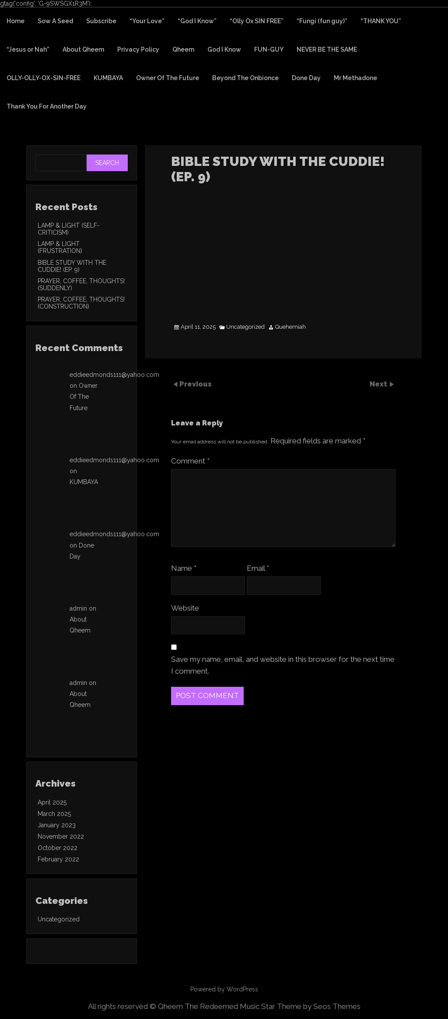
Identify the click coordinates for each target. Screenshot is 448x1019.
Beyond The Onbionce (245, 77)
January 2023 (57, 825)
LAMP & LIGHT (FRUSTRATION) (60, 247)
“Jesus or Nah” (28, 49)
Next (379, 383)
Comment (190, 461)
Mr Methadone (355, 77)
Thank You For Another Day (47, 106)
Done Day (306, 77)
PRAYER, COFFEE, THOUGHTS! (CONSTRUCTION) (81, 303)
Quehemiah (290, 327)
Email (258, 568)
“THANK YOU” (380, 21)
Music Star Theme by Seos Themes (300, 1006)
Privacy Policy (138, 49)
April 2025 (52, 802)
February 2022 (58, 859)
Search (107, 162)
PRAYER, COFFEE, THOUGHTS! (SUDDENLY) (81, 285)
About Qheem (83, 49)
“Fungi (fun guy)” (322, 21)
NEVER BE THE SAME (327, 49)
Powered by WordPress (224, 989)
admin (78, 608)
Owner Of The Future (167, 77)
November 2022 (61, 836)
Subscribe (101, 21)
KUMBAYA (108, 77)
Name (183, 568)
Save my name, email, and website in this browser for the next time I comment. (283, 665)
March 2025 (54, 813)
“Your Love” (147, 21)
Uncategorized (245, 327)
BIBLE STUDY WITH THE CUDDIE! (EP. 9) (72, 266)
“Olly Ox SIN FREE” (257, 21)
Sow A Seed (55, 21)
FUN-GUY (269, 49)
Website (185, 608)
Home (15, 21)
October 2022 (57, 847)
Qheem (183, 49)
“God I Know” (197, 21)
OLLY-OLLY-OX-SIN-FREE (43, 77)
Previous (195, 383)
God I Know (224, 49)
